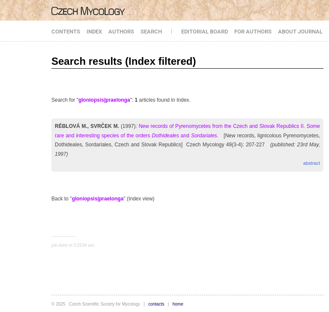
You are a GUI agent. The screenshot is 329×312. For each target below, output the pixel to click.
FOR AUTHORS (253, 31)
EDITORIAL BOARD (204, 31)
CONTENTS (65, 31)
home (178, 304)
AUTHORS (121, 31)
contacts (156, 304)
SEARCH (151, 31)
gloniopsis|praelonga (104, 100)
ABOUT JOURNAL (300, 31)
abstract (311, 163)
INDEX (94, 31)
